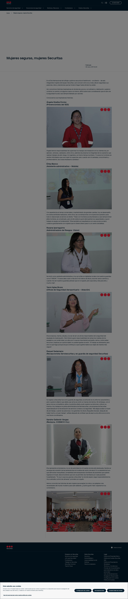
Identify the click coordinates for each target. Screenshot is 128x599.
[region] (64, 590)
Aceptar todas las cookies (115, 590)
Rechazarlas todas (99, 590)
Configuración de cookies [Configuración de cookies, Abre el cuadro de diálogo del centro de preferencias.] (83, 590)
